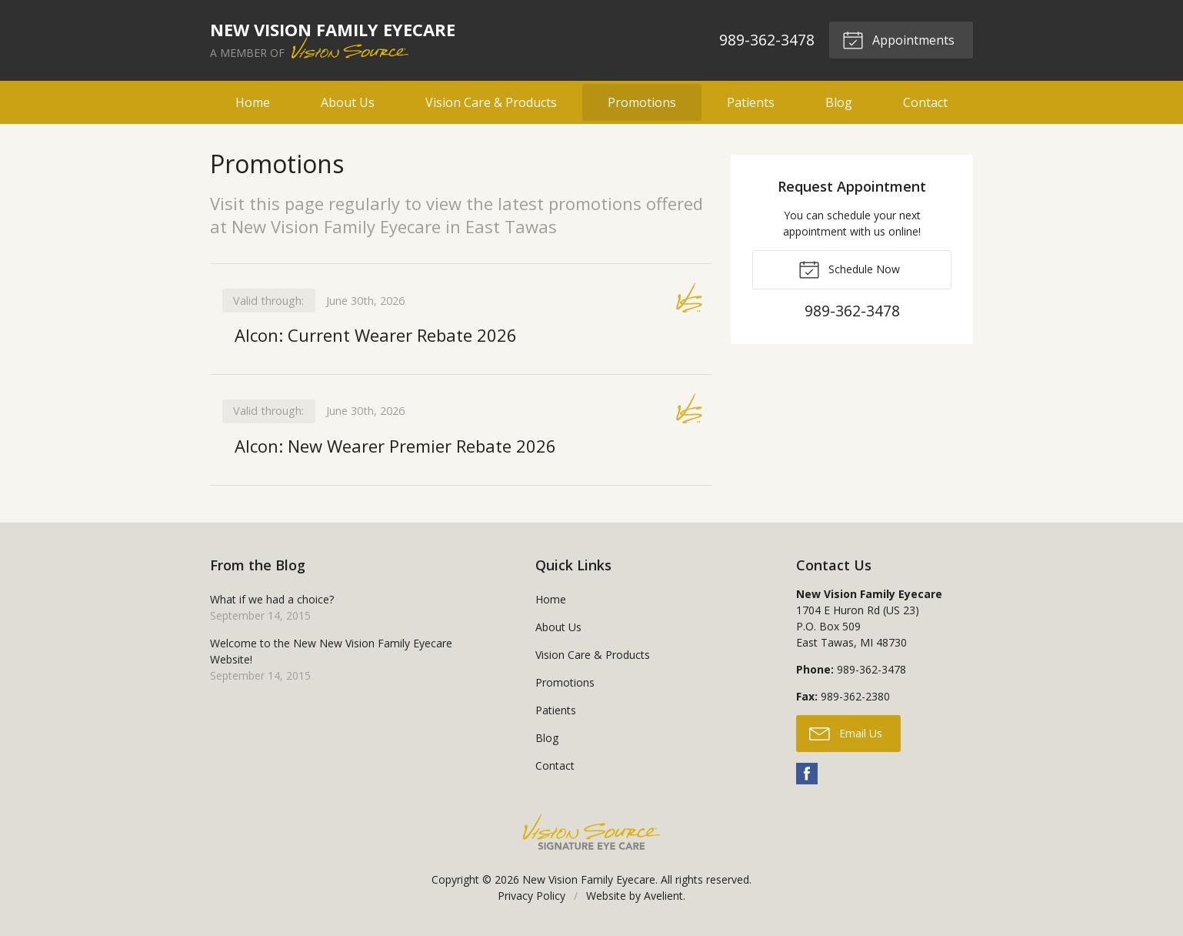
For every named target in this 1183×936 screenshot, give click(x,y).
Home (252, 102)
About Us (348, 102)
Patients (751, 102)
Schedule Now (849, 268)
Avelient (663, 895)
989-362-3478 (767, 39)
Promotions (642, 102)
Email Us (845, 733)
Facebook (807, 773)
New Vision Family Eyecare (588, 879)
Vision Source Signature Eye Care (591, 832)
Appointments (898, 39)
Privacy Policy (531, 895)
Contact (925, 102)
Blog (838, 102)
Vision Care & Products (491, 102)
